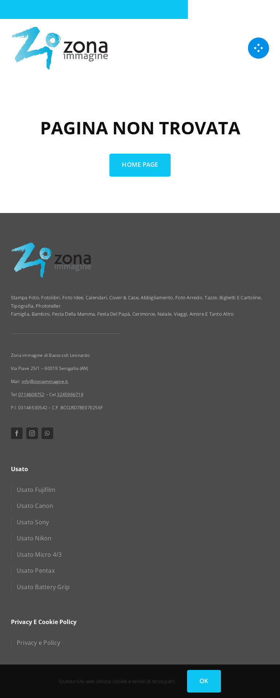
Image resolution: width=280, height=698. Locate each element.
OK (204, 681)
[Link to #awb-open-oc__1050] (258, 48)
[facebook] (17, 433)
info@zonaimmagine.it (45, 381)
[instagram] (32, 433)
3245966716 (70, 394)
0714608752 (31, 394)
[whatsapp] (47, 433)
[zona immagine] (59, 29)
